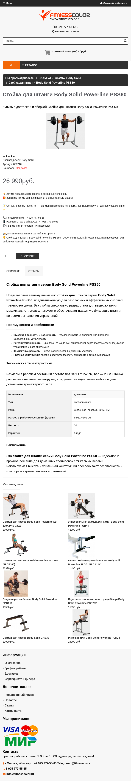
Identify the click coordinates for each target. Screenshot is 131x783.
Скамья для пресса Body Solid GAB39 (26, 637)
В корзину (28, 256)
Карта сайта (13, 710)
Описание (13, 271)
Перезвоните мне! (65, 31)
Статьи (10, 705)
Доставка (11, 673)
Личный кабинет (113, 3)
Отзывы (33, 271)
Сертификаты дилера (20, 678)
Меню (8, 3)
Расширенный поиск (19, 694)
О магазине (13, 662)
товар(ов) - (74, 51)
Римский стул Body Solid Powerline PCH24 (94, 637)
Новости (10, 700)
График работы (15, 668)
